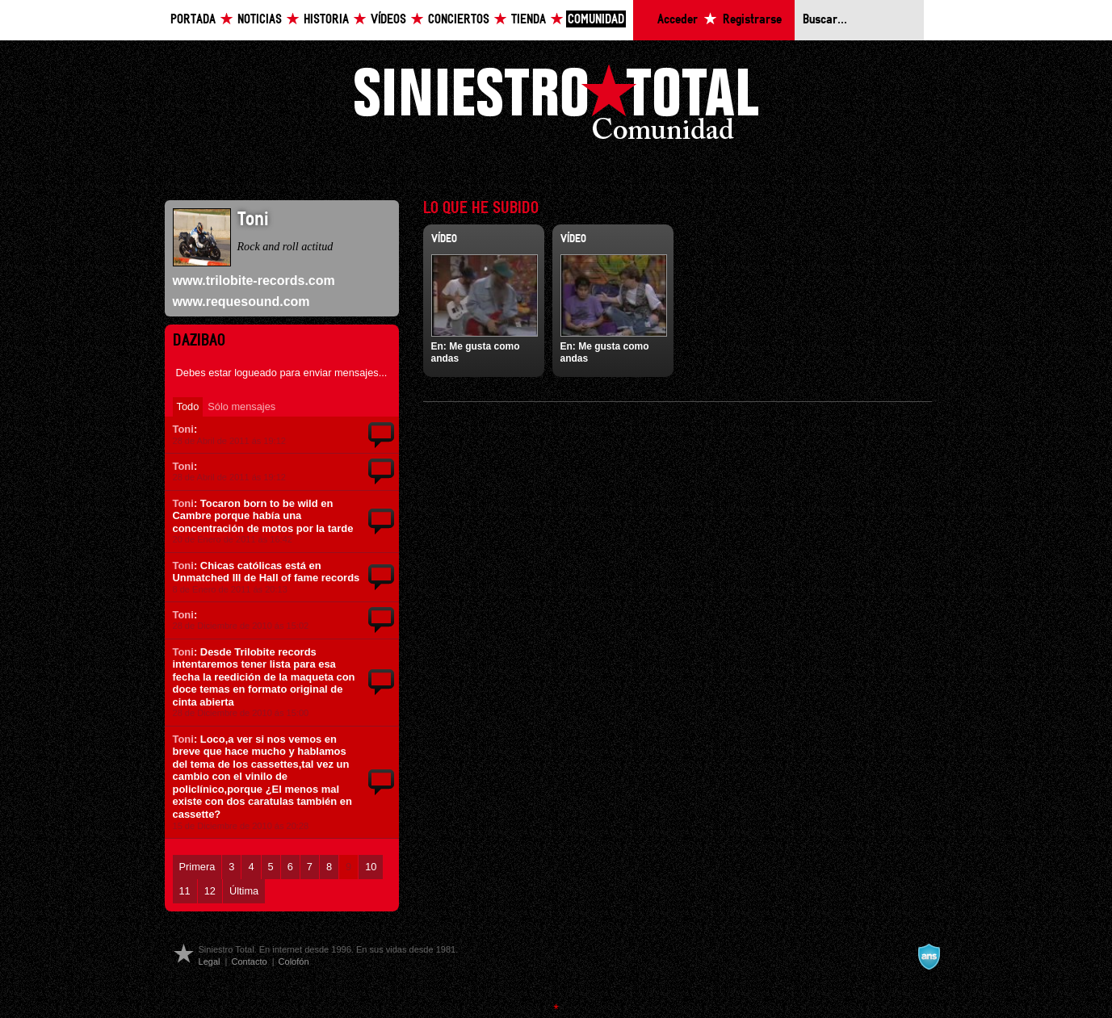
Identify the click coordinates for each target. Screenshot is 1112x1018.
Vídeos (388, 20)
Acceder (677, 20)
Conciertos (458, 20)
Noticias (259, 20)
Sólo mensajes (241, 406)
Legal (209, 961)
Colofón (294, 961)
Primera (197, 867)
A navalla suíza (928, 957)
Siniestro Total (556, 106)
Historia (326, 20)
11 (185, 891)
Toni (183, 429)
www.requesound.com (241, 301)
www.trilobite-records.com (254, 280)
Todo (188, 406)
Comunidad (596, 20)
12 (210, 891)
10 (370, 867)
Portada (193, 20)
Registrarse (752, 20)
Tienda (528, 20)
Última (243, 891)
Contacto (248, 961)
